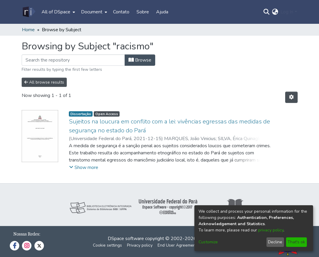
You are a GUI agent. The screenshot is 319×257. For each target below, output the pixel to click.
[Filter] (73, 60)
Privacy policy (140, 245)
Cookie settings (107, 245)
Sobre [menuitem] (143, 12)
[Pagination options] (291, 97)
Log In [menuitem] (286, 12)
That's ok (296, 242)
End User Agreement (177, 245)
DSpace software (126, 238)
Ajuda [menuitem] (162, 12)
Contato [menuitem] (121, 12)
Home (28, 29)
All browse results (44, 82)
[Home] (29, 12)
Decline (275, 242)
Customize (208, 242)
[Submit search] (266, 11)
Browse (139, 60)
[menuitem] (57, 12)
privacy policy (270, 230)
